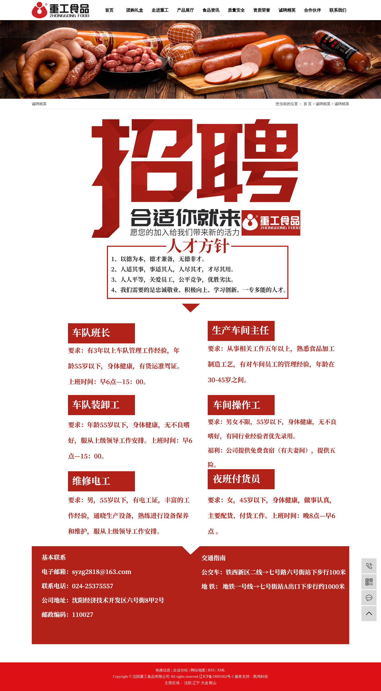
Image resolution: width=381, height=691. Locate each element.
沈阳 (188, 683)
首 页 (307, 104)
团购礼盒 (134, 10)
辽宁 (196, 683)
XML (221, 670)
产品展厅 (185, 10)
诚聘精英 (287, 10)
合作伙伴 (312, 10)
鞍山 (212, 683)
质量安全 (236, 10)
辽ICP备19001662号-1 (216, 677)
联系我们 (337, 10)
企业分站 (180, 670)
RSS (211, 670)
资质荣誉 (261, 10)
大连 (204, 683)
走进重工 (160, 10)
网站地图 (197, 670)
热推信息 (163, 670)
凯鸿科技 (260, 677)
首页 (109, 10)
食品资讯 (210, 10)
